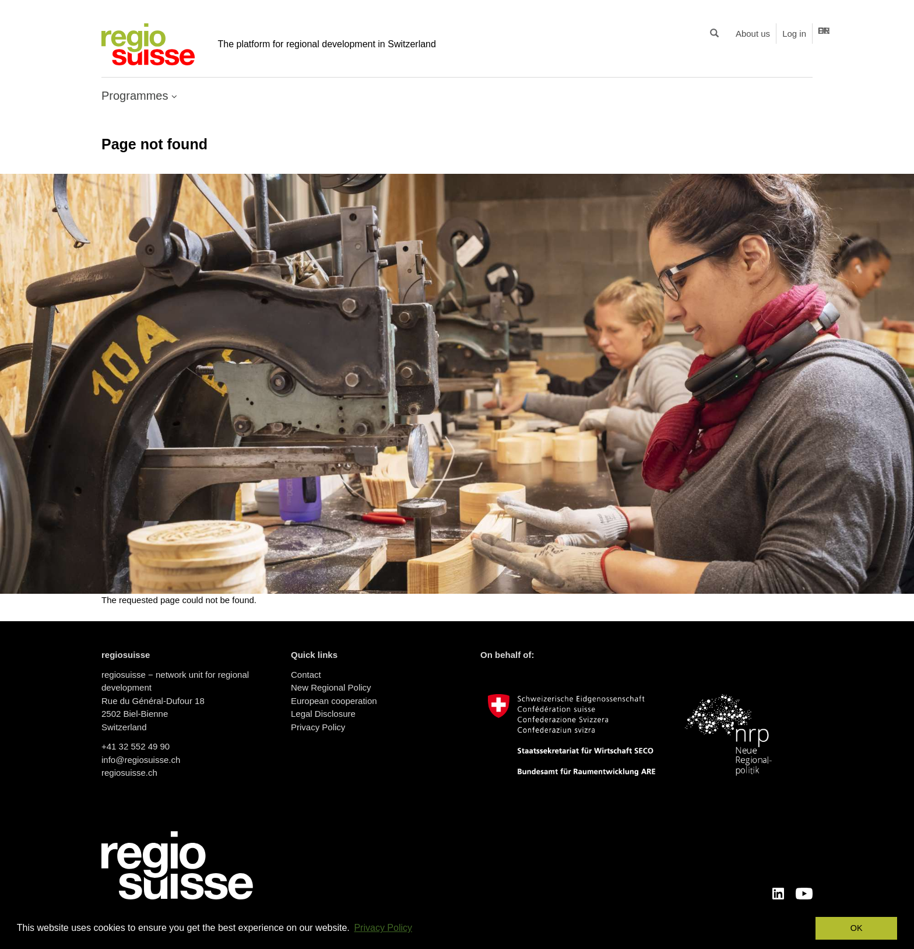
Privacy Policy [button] (383, 928)
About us (753, 33)
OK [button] (856, 928)
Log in (794, 33)
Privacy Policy (318, 727)
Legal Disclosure (323, 714)
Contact (306, 675)
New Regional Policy (331, 687)
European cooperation (334, 701)
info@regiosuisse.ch (140, 760)
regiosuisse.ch (129, 773)
